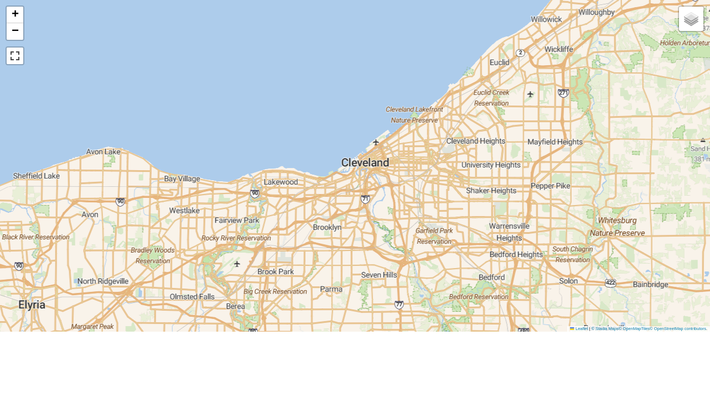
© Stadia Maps (605, 328)
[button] (15, 15)
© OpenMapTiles (634, 328)
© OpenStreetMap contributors (678, 328)
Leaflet (579, 328)
